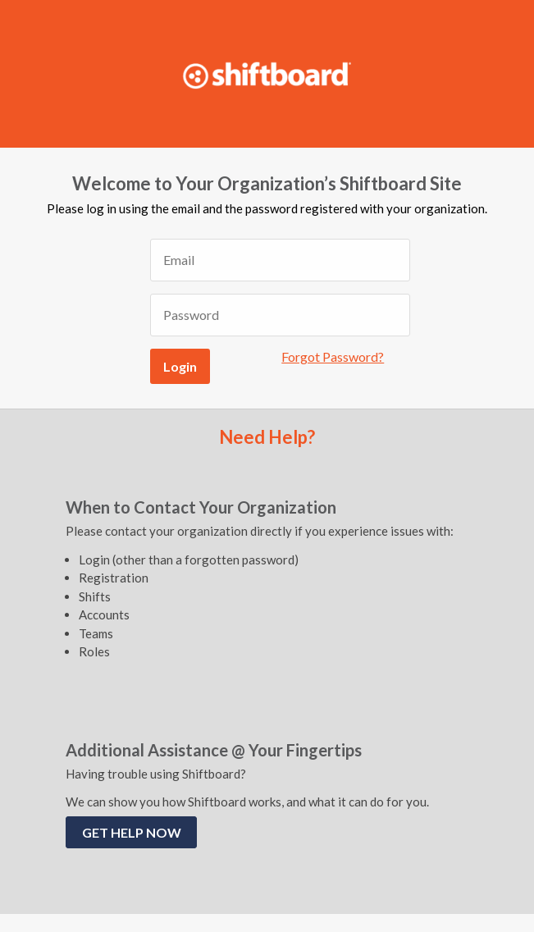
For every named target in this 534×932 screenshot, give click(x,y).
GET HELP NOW (131, 832)
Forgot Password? (332, 356)
